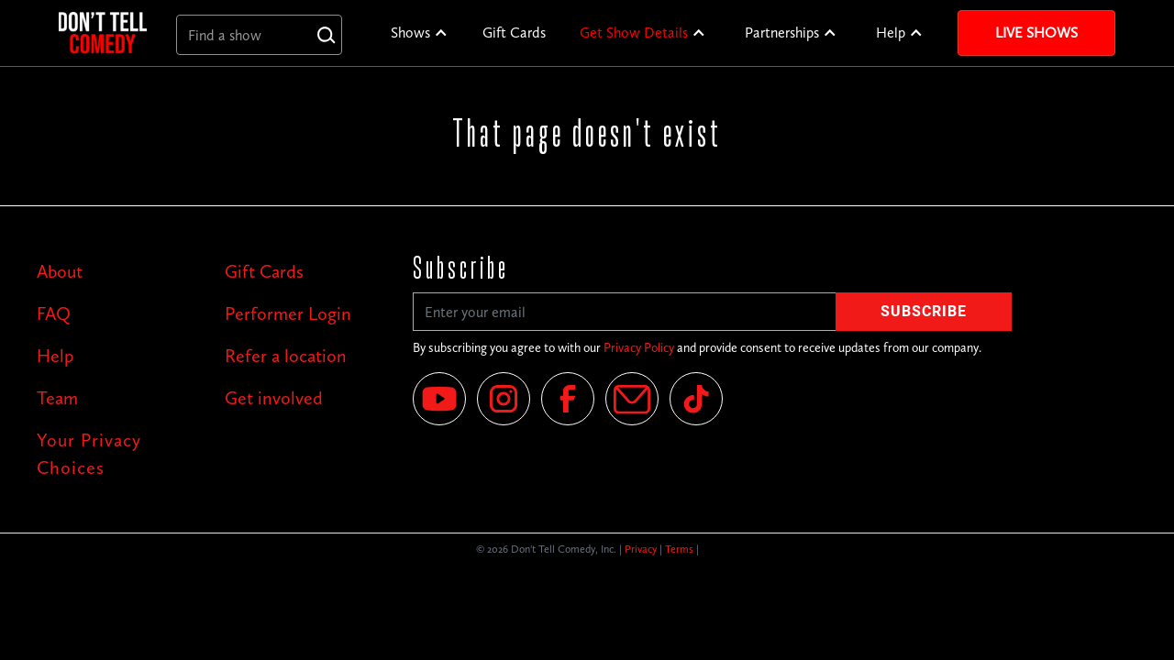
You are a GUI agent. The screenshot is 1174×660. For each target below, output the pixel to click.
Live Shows (1036, 32)
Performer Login (288, 313)
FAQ (54, 313)
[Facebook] (567, 398)
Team (57, 398)
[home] (103, 32)
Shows (410, 32)
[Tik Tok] (696, 398)
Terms (679, 549)
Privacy (641, 549)
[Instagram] (503, 398)
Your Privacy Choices (89, 453)
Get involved (274, 398)
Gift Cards (514, 32)
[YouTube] (439, 398)
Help (890, 32)
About (60, 271)
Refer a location (286, 356)
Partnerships (782, 32)
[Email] (632, 398)
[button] (419, 33)
